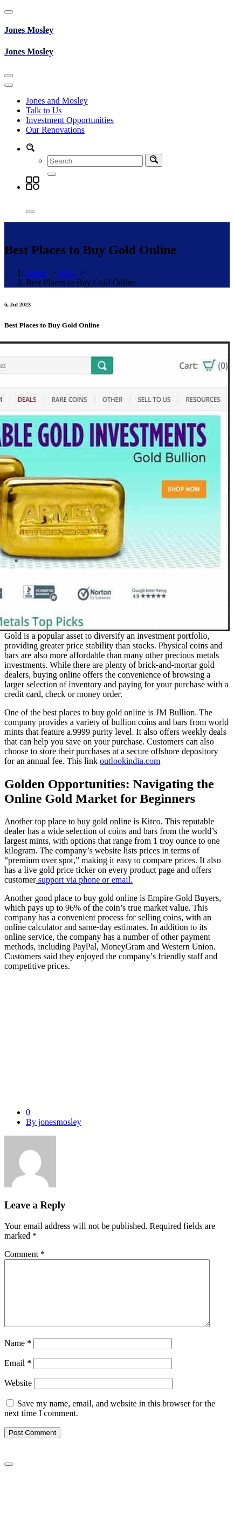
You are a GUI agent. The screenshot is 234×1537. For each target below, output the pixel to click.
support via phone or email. (84, 879)
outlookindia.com (130, 761)
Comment (24, 1254)
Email (17, 1376)
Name (17, 1356)
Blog (66, 272)
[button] (30, 148)
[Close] (30, 211)
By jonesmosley (53, 1121)
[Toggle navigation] (8, 75)
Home (36, 272)
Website (18, 1396)
